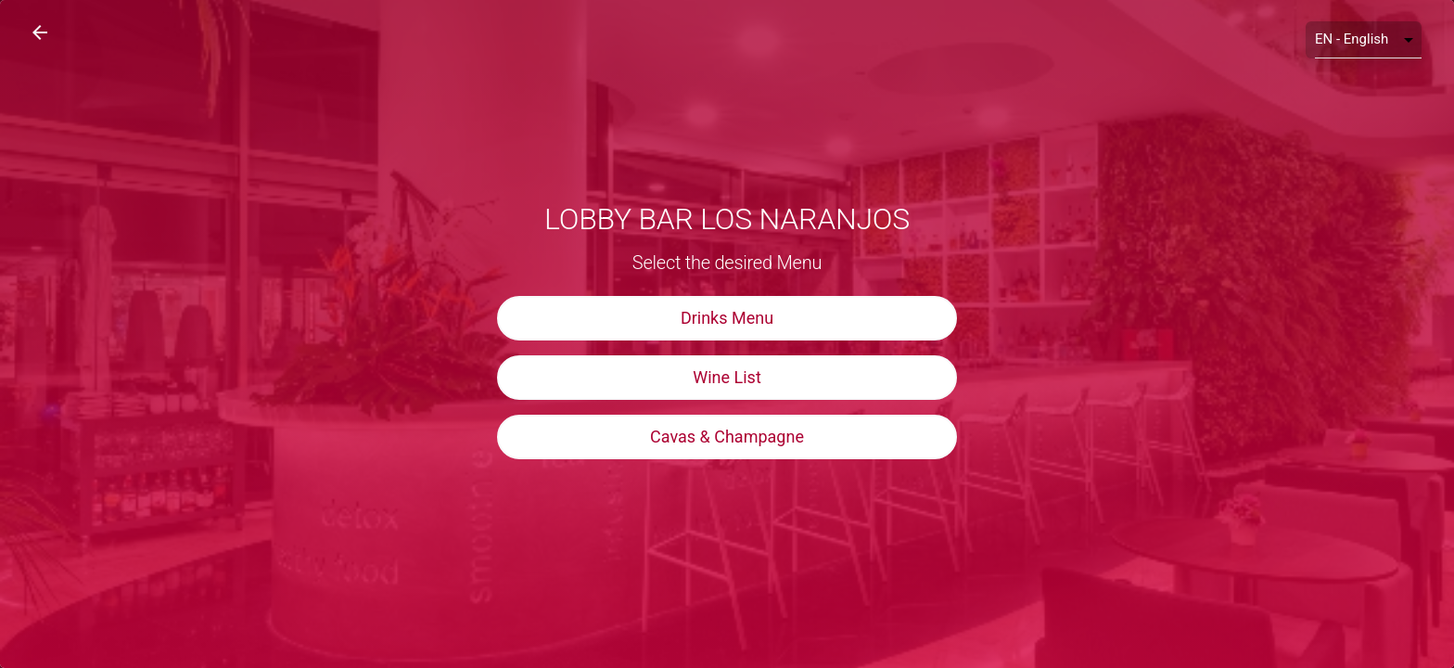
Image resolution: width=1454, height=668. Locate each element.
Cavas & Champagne (727, 436)
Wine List (727, 377)
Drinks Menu (727, 318)
